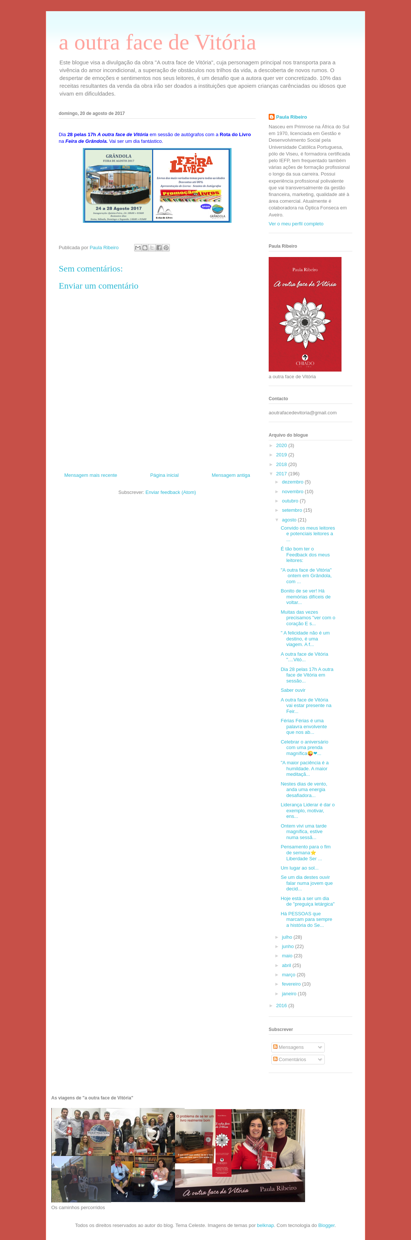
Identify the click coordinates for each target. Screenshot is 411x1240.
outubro (291, 501)
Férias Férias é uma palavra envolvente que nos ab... (304, 726)
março (289, 974)
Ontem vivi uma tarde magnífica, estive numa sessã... (304, 831)
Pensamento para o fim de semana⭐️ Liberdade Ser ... (305, 852)
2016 (282, 1005)
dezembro (293, 482)
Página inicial (164, 475)
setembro (293, 510)
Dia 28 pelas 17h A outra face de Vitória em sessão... (307, 675)
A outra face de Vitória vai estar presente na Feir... (306, 705)
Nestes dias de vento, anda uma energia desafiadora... (304, 789)
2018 (282, 464)
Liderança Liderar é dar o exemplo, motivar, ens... (307, 810)
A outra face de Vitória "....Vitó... (304, 657)
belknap (265, 1225)
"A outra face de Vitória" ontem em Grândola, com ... (306, 575)
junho (288, 946)
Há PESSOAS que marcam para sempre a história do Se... (306, 919)
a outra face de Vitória (157, 42)
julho (288, 937)
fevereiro (292, 984)
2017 (282, 473)
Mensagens (288, 1047)
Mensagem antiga (231, 475)
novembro (293, 491)
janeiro (290, 993)
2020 (282, 445)
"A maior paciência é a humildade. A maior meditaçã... (305, 768)
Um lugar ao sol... (299, 868)
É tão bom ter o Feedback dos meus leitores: (305, 554)
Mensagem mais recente (90, 475)
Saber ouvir (294, 690)
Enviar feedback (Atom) (171, 492)
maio (288, 955)
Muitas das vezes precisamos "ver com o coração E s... (308, 617)
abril (287, 965)
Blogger (326, 1225)
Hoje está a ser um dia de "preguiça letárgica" (307, 901)
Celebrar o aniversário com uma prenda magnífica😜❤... (304, 747)
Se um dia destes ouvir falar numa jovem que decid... (307, 883)
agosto (290, 520)
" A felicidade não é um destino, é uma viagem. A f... (305, 638)
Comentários (289, 1059)
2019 (282, 454)
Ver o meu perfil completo (296, 224)
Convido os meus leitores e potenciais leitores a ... (308, 533)
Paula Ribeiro (291, 117)
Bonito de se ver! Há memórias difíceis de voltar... (305, 596)
